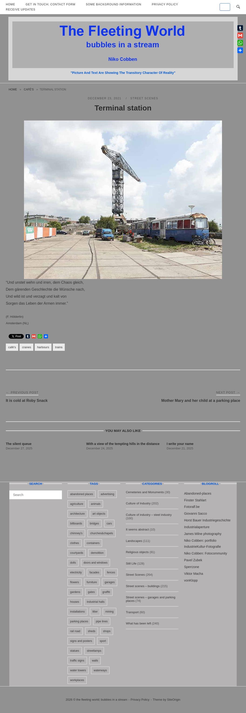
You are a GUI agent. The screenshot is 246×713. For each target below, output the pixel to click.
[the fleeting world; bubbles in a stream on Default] (225, 7)
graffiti (106, 592)
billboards (76, 523)
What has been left (138, 623)
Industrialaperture (196, 527)
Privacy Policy (140, 699)
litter (95, 611)
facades (94, 572)
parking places (79, 621)
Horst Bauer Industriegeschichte (207, 520)
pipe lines (102, 621)
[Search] (56, 492)
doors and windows (96, 562)
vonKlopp (191, 580)
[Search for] (35, 494)
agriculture (76, 504)
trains (59, 347)
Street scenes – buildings (143, 586)
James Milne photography (202, 534)
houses (74, 601)
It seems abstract (137, 529)
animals (95, 504)
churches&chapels (101, 533)
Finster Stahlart (195, 500)
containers (93, 543)
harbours (43, 347)
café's (29, 89)
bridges (94, 523)
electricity (76, 572)
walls (95, 660)
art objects (98, 513)
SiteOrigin (173, 699)
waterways (100, 670)
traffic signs (77, 660)
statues (74, 650)
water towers (78, 670)
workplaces (77, 680)
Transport (132, 612)
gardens (75, 592)
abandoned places (81, 494)
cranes (26, 347)
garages (110, 582)
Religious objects (137, 552)
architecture (77, 513)
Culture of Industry (138, 503)
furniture (92, 582)
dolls (73, 562)
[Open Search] (238, 7)
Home (13, 89)
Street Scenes (144, 98)
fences (111, 572)
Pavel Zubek (193, 560)
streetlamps (94, 650)
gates (91, 592)
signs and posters (81, 641)
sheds (91, 631)
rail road (75, 631)
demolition (97, 553)
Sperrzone (191, 567)
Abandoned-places (197, 493)
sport (103, 641)
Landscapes (134, 541)
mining (109, 611)
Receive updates (20, 9)
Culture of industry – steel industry (149, 515)
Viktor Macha (193, 573)
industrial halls (96, 601)
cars (109, 523)
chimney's (76, 533)
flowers (74, 582)
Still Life (131, 563)
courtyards (76, 553)
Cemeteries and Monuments (145, 492)
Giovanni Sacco (195, 513)
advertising (107, 494)
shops (106, 631)
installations (77, 611)
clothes (74, 543)
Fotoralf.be (192, 507)
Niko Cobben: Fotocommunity (205, 553)
